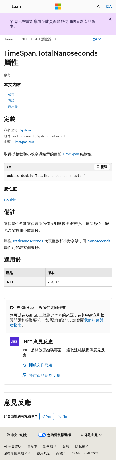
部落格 (48, 446)
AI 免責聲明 (12, 446)
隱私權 (80, 446)
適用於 (13, 106)
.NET (24, 39)
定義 (11, 94)
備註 (11, 100)
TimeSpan (71, 153)
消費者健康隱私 (15, 453)
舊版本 (32, 446)
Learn (9, 39)
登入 (108, 6)
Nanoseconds (98, 240)
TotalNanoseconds (28, 240)
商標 (59, 453)
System (25, 130)
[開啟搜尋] (98, 6)
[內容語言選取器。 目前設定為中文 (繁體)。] (17, 435)
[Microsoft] (58, 6)
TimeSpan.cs (22, 141)
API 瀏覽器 (43, 39)
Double (10, 199)
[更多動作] (108, 39)
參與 (66, 446)
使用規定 (43, 453)
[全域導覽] (5, 6)
